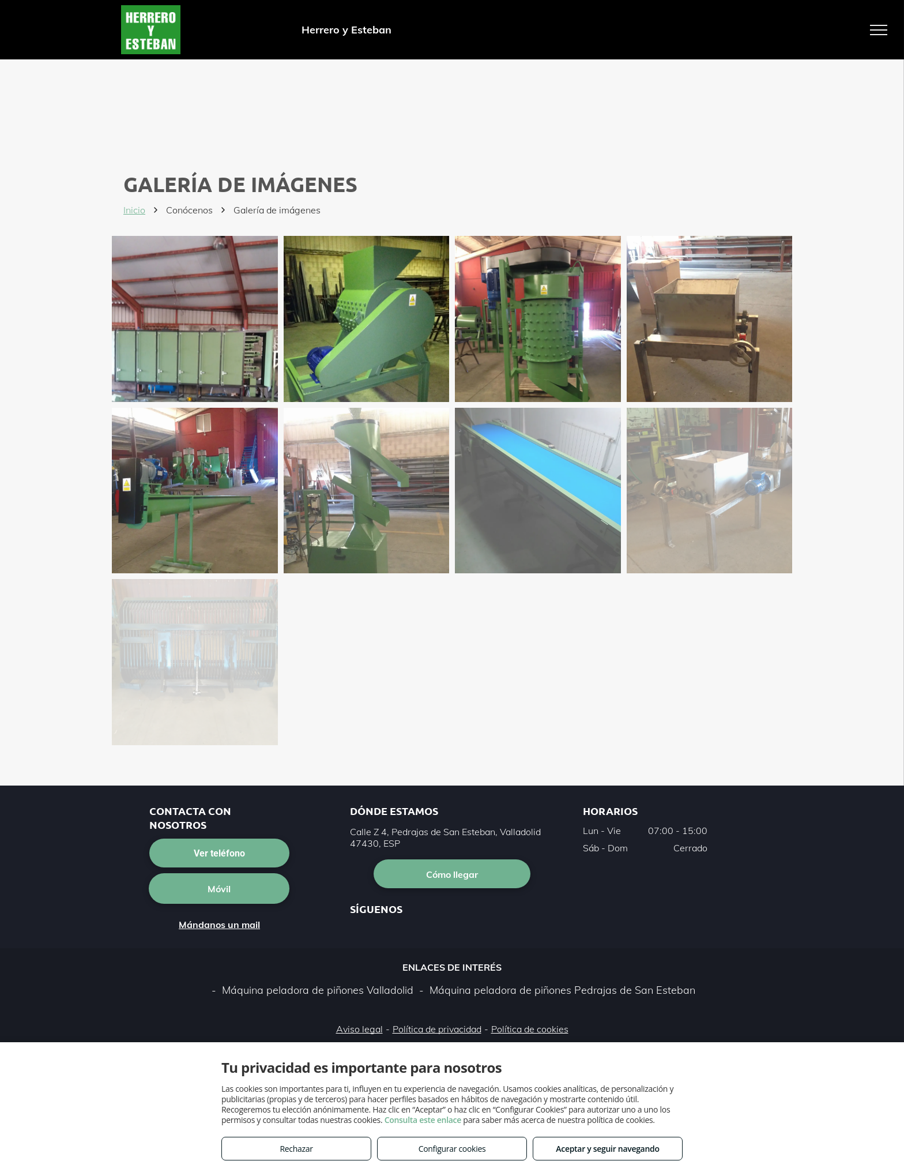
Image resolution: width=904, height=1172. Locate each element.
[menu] (879, 30)
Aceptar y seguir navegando (607, 1148)
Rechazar (296, 1148)
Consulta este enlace (423, 1119)
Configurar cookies (452, 1148)
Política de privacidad (437, 1029)
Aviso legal (359, 1029)
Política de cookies (529, 1029)
